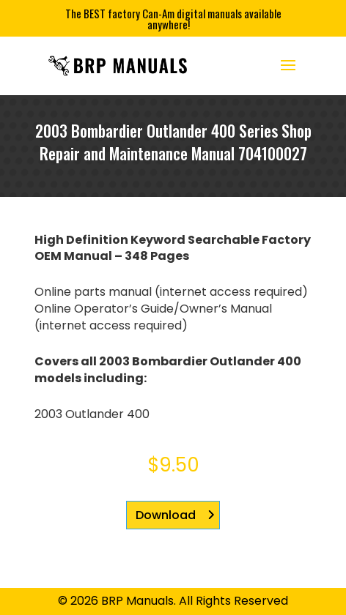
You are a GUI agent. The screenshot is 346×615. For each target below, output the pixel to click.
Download (166, 515)
